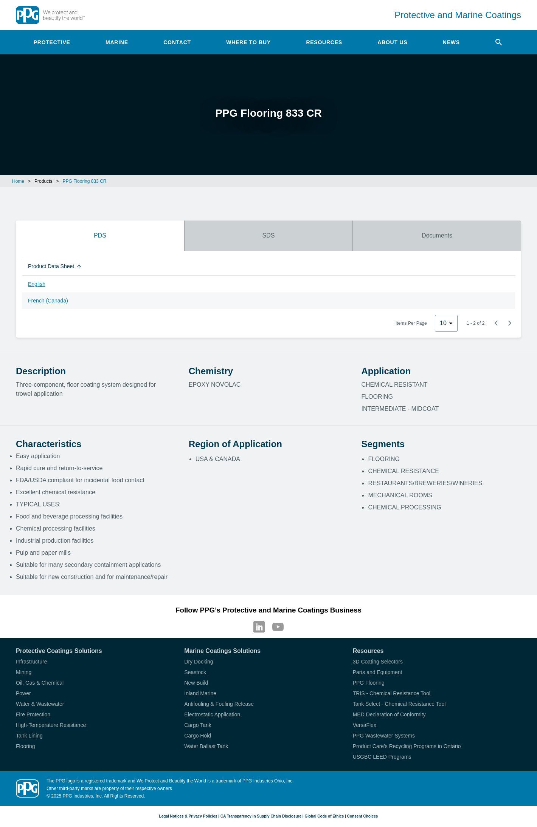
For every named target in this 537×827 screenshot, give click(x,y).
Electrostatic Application (212, 714)
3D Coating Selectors (378, 662)
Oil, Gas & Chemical (40, 683)
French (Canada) (48, 301)
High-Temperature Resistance (51, 725)
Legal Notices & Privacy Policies (188, 816)
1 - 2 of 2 (475, 323)
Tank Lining (29, 736)
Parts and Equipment (377, 672)
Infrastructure (31, 662)
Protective (52, 42)
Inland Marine (200, 693)
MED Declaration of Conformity (389, 714)
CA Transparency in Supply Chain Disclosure (260, 816)
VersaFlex (364, 725)
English (36, 284)
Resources (324, 42)
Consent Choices (362, 816)
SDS (268, 235)
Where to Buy (248, 42)
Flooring (25, 746)
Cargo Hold (197, 736)
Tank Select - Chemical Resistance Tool (399, 704)
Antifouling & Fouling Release (219, 704)
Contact (177, 42)
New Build (196, 683)
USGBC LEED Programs (382, 757)
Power (23, 693)
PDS (100, 235)
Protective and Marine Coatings (457, 15)
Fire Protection (33, 714)
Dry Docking (198, 662)
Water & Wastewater (40, 704)
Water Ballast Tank (206, 746)
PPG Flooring (369, 683)
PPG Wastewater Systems (384, 736)
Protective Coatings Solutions (59, 651)
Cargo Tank (197, 725)
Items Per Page (411, 323)
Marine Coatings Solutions (222, 651)
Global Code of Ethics (324, 816)
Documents (437, 235)
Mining (23, 672)
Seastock (195, 672)
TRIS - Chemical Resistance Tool (391, 693)
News (451, 42)
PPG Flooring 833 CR (84, 181)
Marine (117, 42)
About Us (392, 42)
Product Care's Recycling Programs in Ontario (407, 746)
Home (18, 181)
